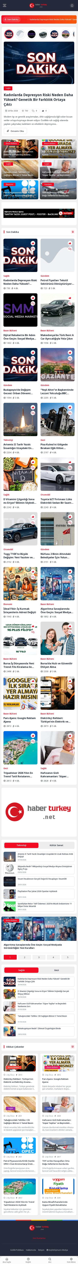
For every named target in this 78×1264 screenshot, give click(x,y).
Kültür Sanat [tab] (56, 845)
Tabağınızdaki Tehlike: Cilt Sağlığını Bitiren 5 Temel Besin (42, 1016)
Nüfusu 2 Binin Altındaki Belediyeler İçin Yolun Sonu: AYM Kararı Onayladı (57, 555)
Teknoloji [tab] (21, 845)
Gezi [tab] (56, 970)
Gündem (48, 184)
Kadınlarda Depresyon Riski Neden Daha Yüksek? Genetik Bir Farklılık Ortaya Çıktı (38, 100)
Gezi (43, 440)
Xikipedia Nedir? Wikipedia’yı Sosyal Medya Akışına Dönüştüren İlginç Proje (45, 867)
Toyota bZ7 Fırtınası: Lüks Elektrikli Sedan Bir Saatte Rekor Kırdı (57, 500)
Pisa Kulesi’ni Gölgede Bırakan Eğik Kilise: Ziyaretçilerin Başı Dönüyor (57, 446)
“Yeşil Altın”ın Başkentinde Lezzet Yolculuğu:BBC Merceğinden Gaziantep (57, 391)
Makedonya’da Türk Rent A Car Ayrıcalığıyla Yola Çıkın (57, 336)
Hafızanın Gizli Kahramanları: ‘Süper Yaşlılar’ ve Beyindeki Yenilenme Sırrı (53, 774)
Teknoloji (8, 440)
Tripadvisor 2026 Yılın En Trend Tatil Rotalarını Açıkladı (18, 774)
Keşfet (50, 1250)
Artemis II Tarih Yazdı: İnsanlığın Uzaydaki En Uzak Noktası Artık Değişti (19, 446)
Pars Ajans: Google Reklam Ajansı (19, 719)
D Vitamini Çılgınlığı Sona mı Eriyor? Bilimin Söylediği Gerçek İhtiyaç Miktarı (19, 500)
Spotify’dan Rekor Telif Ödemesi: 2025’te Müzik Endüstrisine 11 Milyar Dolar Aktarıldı (45, 905)
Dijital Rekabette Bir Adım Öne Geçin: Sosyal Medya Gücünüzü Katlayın (19, 336)
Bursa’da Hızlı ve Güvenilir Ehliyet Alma (56, 665)
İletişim (41, 1250)
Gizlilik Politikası (17, 1250)
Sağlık (8, 88)
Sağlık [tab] (21, 970)
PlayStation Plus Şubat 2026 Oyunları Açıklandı (37, 891)
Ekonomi (9, 184)
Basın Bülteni (11, 143)
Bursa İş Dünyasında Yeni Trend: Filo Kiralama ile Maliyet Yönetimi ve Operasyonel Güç (18, 665)
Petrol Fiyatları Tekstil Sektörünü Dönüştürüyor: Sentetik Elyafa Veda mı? (56, 281)
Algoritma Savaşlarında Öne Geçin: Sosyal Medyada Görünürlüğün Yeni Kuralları (57, 610)
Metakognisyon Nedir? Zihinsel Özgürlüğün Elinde (39, 1028)
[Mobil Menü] (4, 5)
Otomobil (45, 494)
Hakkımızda (31, 1250)
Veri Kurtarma (39, 1238)
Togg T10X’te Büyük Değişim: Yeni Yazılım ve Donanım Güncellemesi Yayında (18, 555)
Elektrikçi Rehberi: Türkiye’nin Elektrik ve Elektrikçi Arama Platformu (57, 719)
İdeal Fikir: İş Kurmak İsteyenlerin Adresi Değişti (19, 610)
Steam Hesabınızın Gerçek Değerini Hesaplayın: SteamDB (42, 879)
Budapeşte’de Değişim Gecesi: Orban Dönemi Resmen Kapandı (17, 391)
